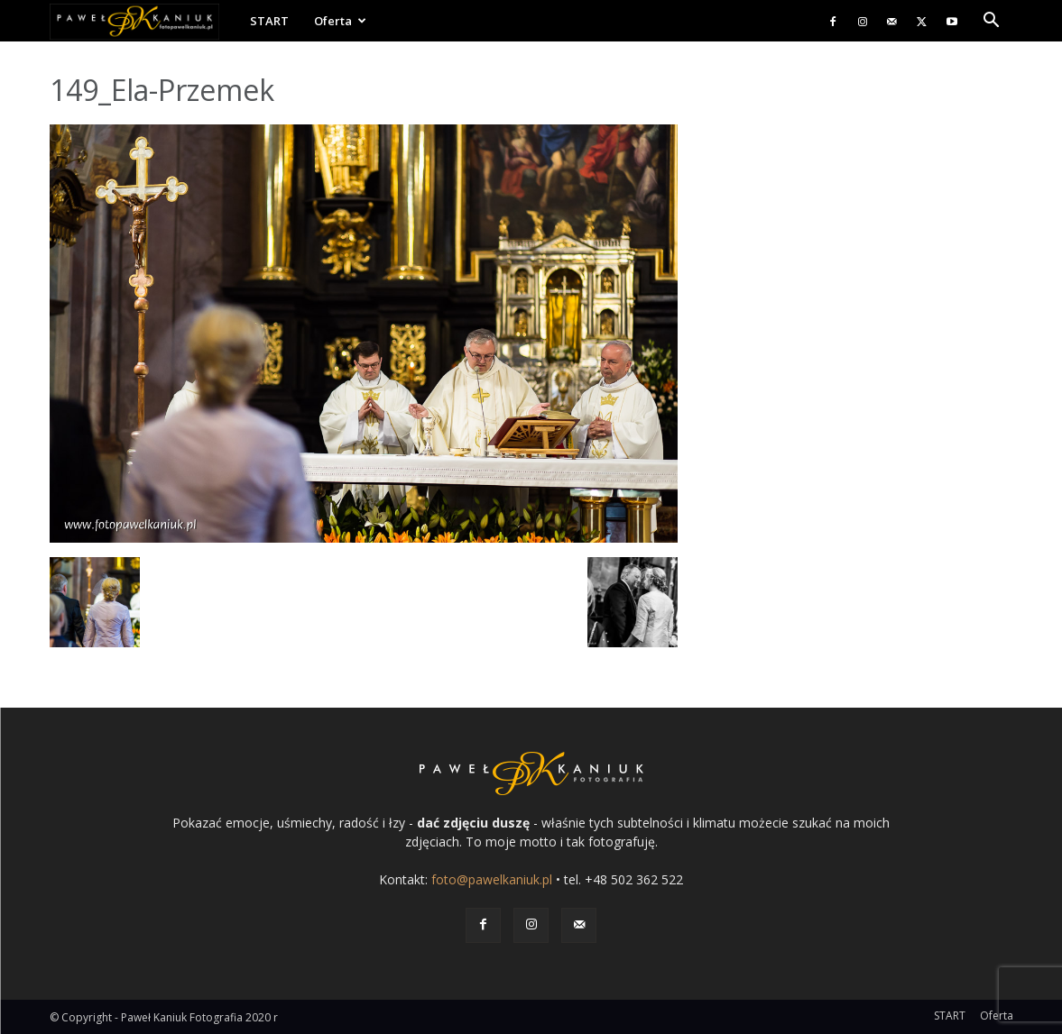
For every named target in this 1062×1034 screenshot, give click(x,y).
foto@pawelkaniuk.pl (491, 879)
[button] (991, 22)
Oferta (340, 21)
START (269, 21)
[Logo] (143, 21)
